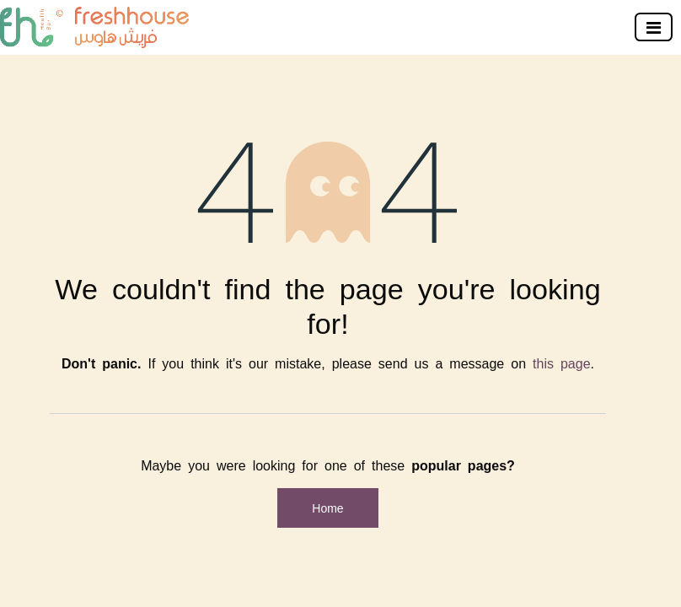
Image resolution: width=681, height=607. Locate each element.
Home (327, 507)
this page (562, 362)
